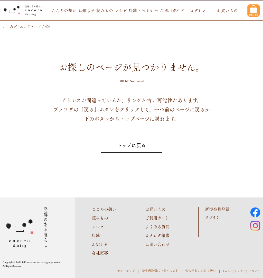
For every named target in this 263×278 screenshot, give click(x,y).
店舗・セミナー (143, 10)
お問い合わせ (157, 244)
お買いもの (227, 10)
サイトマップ (126, 270)
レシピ (121, 10)
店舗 (96, 235)
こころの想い (64, 10)
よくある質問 (157, 226)
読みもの (104, 10)
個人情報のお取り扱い (200, 270)
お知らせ (86, 10)
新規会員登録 (217, 209)
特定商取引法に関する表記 (160, 270)
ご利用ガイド (171, 10)
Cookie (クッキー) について (241, 270)
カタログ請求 (157, 235)
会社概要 (100, 253)
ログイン (198, 10)
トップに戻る (131, 145)
